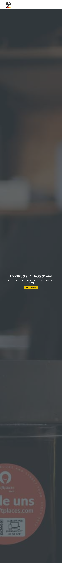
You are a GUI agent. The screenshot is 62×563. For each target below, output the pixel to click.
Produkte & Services (35, 4)
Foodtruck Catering (44, 4)
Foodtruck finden (31, 287)
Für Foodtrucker (53, 4)
